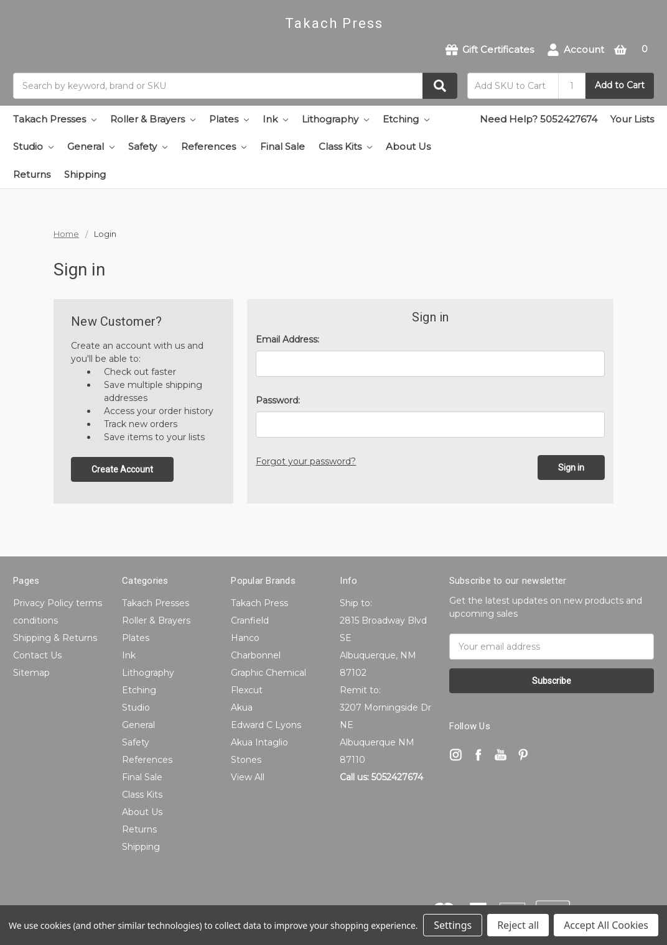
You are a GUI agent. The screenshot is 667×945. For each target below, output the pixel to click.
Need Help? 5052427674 (538, 119)
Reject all (518, 925)
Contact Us (37, 655)
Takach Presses (54, 119)
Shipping (85, 174)
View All (247, 777)
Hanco (245, 637)
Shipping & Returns (55, 637)
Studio (33, 146)
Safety (147, 146)
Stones (246, 759)
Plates (229, 119)
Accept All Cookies (606, 925)
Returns (31, 174)
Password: (278, 400)
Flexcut (247, 690)
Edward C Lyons (266, 725)
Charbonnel (256, 655)
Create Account (122, 469)
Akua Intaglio (259, 742)
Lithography (335, 119)
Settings (453, 925)
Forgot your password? (306, 461)
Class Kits (345, 146)
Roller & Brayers (152, 119)
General (90, 146)
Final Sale (282, 146)
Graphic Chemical (268, 672)
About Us (408, 146)
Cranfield (250, 620)
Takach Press (259, 603)
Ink (275, 119)
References (213, 146)
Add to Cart (620, 85)
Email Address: (287, 339)
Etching (406, 119)
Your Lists (632, 119)
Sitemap (31, 672)
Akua (242, 707)
